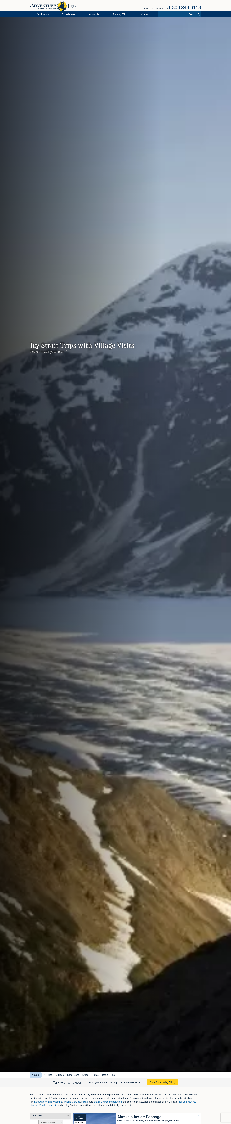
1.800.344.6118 (184, 7)
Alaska (35, 1075)
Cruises (60, 1075)
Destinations (42, 14)
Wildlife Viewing (72, 1101)
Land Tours (73, 1075)
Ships (85, 1075)
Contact (145, 14)
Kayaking (39, 1101)
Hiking (84, 1101)
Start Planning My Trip (161, 1082)
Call (129, 1082)
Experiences (68, 14)
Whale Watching (53, 1101)
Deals (105, 1075)
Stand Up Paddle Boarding (108, 1101)
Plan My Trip (119, 14)
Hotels (95, 1075)
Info (114, 1075)
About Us (94, 14)
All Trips (48, 1075)
